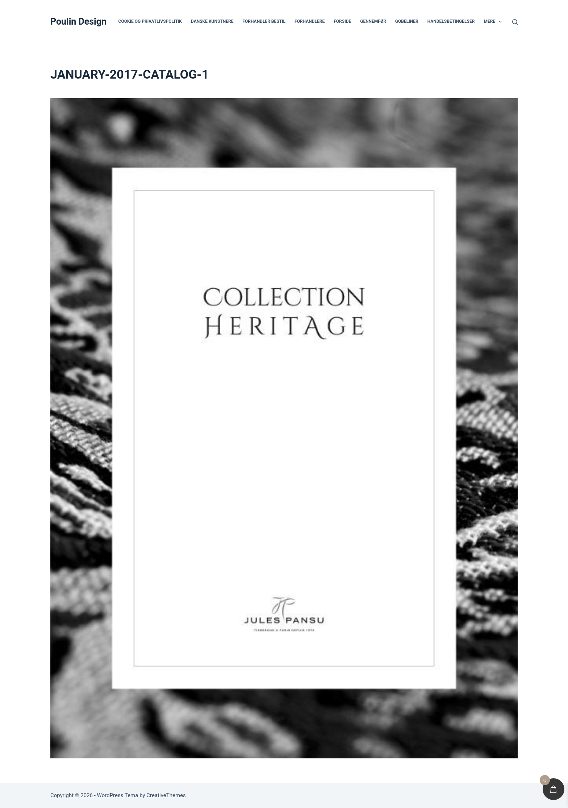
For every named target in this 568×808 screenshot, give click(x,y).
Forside (342, 21)
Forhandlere (310, 21)
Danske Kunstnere (212, 21)
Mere (494, 21)
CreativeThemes (166, 795)
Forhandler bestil (263, 21)
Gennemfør (373, 21)
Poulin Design (78, 21)
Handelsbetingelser (451, 21)
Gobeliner (406, 21)
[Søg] (515, 22)
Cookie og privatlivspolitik (150, 21)
